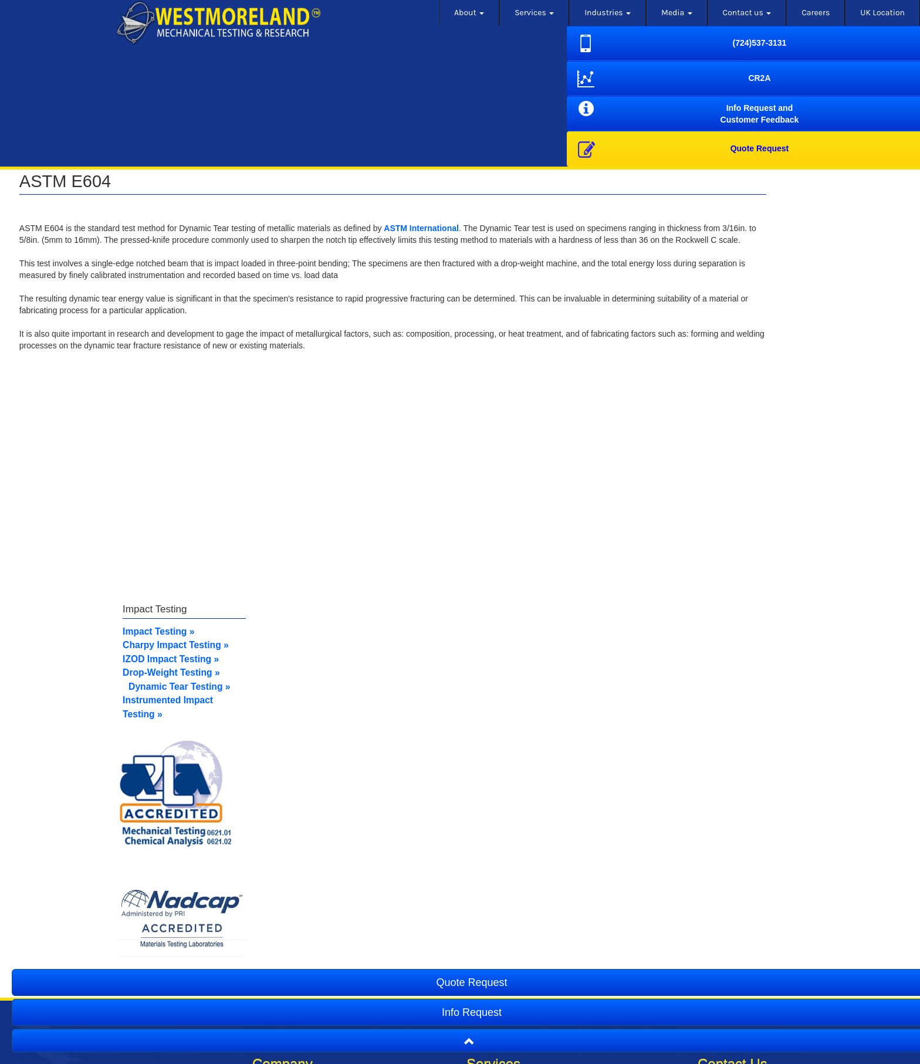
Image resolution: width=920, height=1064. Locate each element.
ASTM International (427, 228)
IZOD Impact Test (238, 676)
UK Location (882, 13)
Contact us (747, 13)
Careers (815, 13)
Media (676, 13)
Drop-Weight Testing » (249, 689)
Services (534, 13)
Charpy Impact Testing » (254, 662)
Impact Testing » (237, 649)
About (469, 13)
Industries (607, 13)
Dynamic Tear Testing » (257, 703)
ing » (285, 676)
